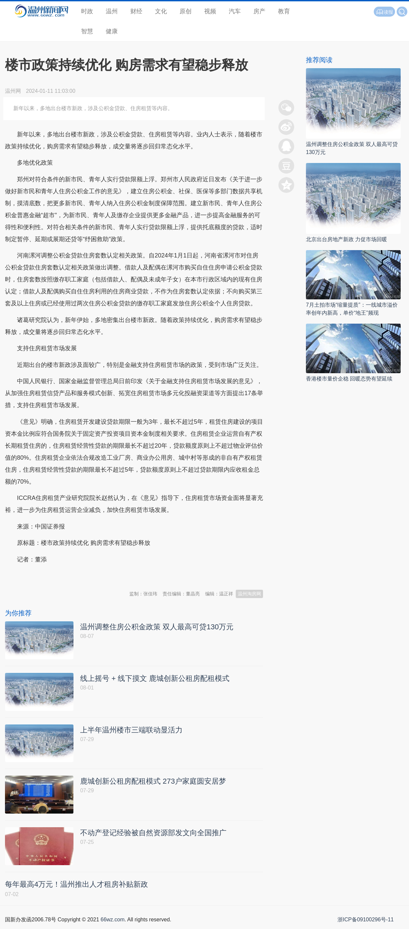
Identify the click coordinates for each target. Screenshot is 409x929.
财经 (136, 11)
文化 (161, 11)
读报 (384, 12)
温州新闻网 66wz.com (64, 575)
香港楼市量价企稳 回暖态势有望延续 (349, 379)
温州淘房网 (249, 593)
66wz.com (112, 921)
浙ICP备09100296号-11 (366, 921)
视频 (210, 11)
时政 (87, 11)
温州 (112, 11)
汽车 (235, 11)
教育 (284, 11)
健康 (112, 31)
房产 (259, 11)
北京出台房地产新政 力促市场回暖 (346, 239)
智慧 (87, 31)
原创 (186, 11)
